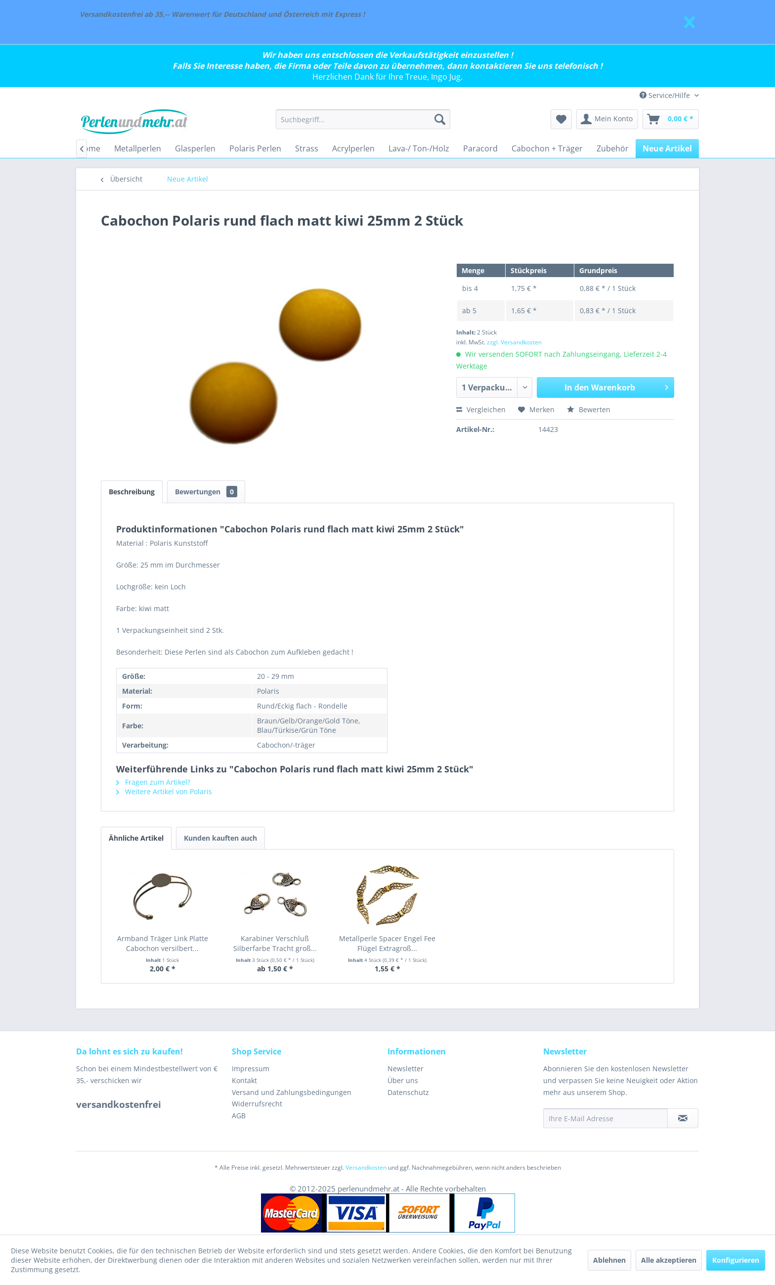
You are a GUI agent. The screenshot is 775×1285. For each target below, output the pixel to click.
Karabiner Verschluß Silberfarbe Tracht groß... (275, 943)
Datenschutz (408, 1092)
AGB (239, 1115)
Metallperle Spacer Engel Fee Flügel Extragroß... (387, 943)
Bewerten (588, 409)
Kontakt (244, 1080)
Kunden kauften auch (220, 838)
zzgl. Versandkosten (514, 342)
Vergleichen (481, 409)
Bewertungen (206, 491)
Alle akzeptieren (668, 1260)
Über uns (403, 1080)
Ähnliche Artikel (136, 838)
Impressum (250, 1068)
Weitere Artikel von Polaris (164, 791)
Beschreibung (132, 491)
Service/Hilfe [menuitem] (666, 95)
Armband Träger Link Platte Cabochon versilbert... (162, 943)
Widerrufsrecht (257, 1103)
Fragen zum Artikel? (153, 782)
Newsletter (406, 1068)
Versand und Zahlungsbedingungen (291, 1092)
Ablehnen (609, 1260)
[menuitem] (363, 119)
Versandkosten (366, 1167)
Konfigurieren (735, 1260)
